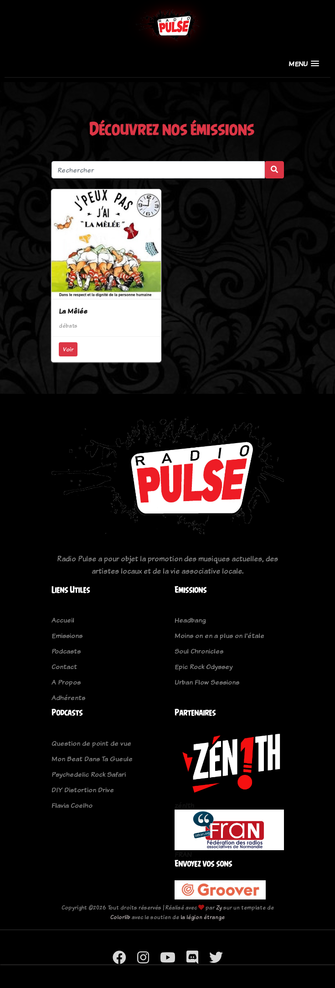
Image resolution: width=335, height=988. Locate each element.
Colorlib (120, 917)
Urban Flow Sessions (207, 682)
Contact (64, 666)
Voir (68, 349)
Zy (219, 907)
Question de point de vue (91, 743)
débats (68, 325)
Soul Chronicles (199, 651)
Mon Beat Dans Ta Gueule (92, 758)
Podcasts (66, 651)
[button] (304, 64)
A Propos (66, 682)
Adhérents (68, 697)
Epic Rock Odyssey (203, 666)
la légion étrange (202, 917)
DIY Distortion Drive (83, 790)
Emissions (67, 635)
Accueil (63, 620)
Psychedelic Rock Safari (89, 774)
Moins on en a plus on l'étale (219, 635)
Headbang (190, 620)
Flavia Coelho (72, 805)
